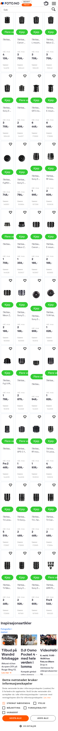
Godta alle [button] (15, 718)
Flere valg (10, 32)
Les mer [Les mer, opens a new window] (47, 697)
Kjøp (22, 32)
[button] (29, 726)
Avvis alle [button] (42, 718)
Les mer (6, 672)
